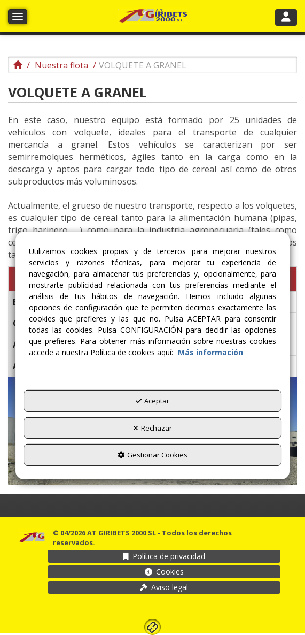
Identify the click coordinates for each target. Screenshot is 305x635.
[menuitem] (164, 556)
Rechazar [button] (152, 427)
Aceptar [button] (152, 401)
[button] (152, 16)
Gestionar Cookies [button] (152, 455)
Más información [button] (210, 352)
